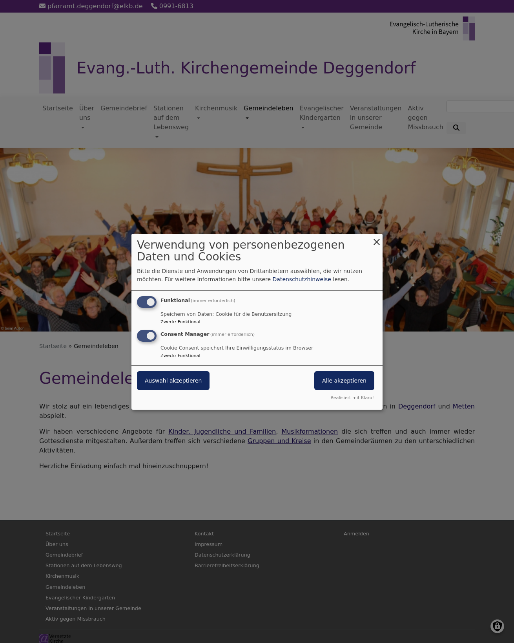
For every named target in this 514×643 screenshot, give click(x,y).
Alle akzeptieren (344, 380)
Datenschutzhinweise (302, 279)
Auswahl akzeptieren (173, 380)
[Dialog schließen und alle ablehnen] (377, 238)
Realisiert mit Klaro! (352, 397)
